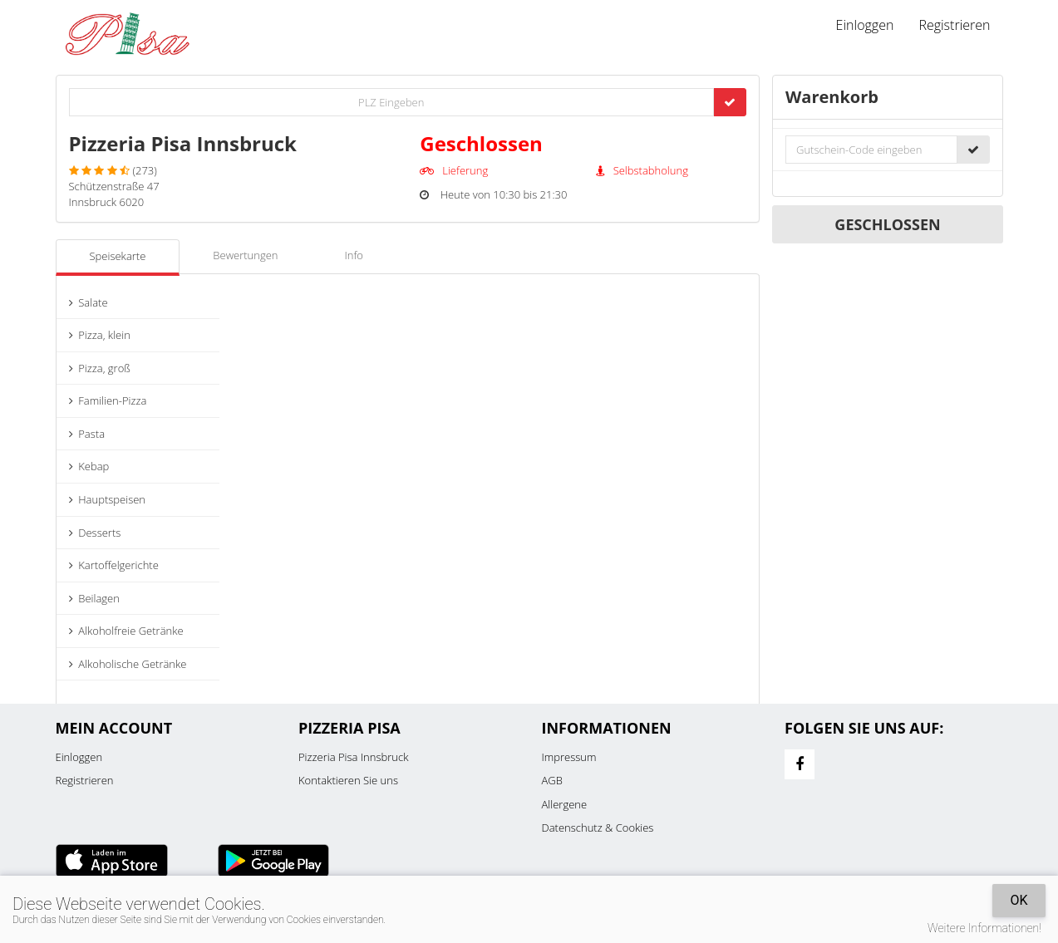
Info (354, 255)
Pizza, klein (99, 334)
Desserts (95, 532)
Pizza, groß (99, 368)
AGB (552, 780)
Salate (88, 302)
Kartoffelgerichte (114, 564)
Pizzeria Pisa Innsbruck (353, 756)
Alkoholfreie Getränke (126, 630)
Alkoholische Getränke (128, 663)
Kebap (89, 466)
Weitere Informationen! (984, 928)
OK (1018, 900)
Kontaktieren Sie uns (348, 780)
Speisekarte (118, 255)
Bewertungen (245, 255)
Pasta (87, 433)
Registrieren (954, 25)
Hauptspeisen (107, 499)
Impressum (569, 756)
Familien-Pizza (108, 400)
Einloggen (865, 25)
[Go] (729, 102)
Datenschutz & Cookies (598, 827)
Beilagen (94, 598)
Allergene (565, 804)
